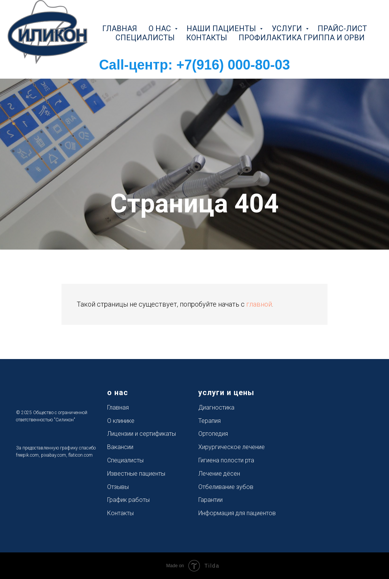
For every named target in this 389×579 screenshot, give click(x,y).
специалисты (145, 37)
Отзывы (118, 486)
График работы (128, 499)
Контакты (120, 513)
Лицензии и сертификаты (141, 433)
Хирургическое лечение (231, 447)
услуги (288, 28)
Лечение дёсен (219, 473)
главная (119, 28)
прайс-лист (342, 28)
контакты (206, 37)
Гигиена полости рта (226, 460)
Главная (118, 407)
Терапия (209, 420)
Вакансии (120, 447)
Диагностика (216, 407)
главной (259, 304)
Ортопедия (213, 433)
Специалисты (125, 460)
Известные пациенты (136, 473)
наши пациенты (222, 28)
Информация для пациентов (237, 513)
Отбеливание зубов (225, 486)
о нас (161, 28)
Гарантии (210, 499)
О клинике (120, 420)
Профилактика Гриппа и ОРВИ (302, 37)
